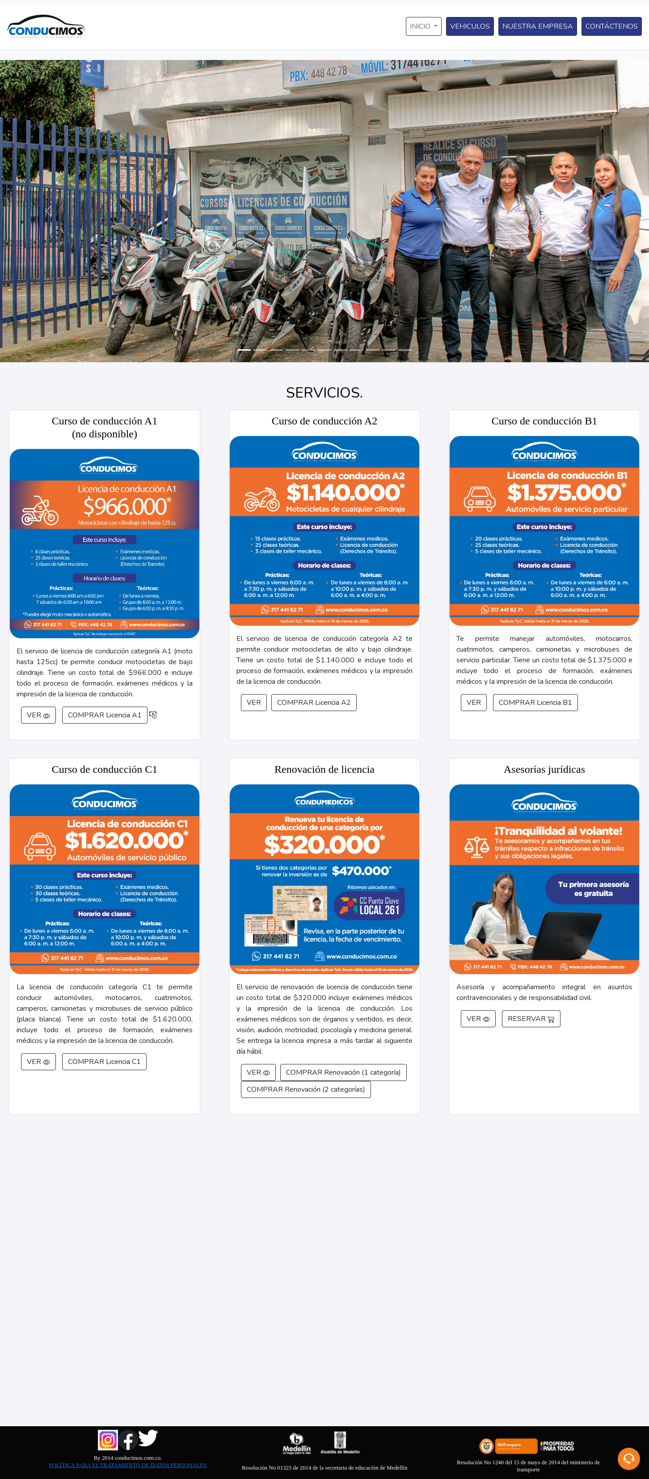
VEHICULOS (470, 26)
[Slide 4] (292, 350)
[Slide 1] (244, 350)
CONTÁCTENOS (612, 26)
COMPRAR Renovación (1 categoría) (343, 1072)
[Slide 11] (405, 350)
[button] (629, 1459)
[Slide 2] (260, 350)
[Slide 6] (324, 350)
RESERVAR (531, 1019)
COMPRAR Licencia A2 (314, 703)
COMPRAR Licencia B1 (535, 703)
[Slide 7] (340, 350)
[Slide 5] (308, 350)
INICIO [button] (421, 26)
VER (38, 715)
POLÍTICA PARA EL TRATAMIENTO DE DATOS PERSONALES (128, 1465)
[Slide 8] (356, 350)
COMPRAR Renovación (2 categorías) (306, 1089)
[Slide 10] (389, 350)
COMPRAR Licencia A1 (105, 715)
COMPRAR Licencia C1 (104, 1062)
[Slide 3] (276, 350)
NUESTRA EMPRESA (537, 26)
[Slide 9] (372, 350)
